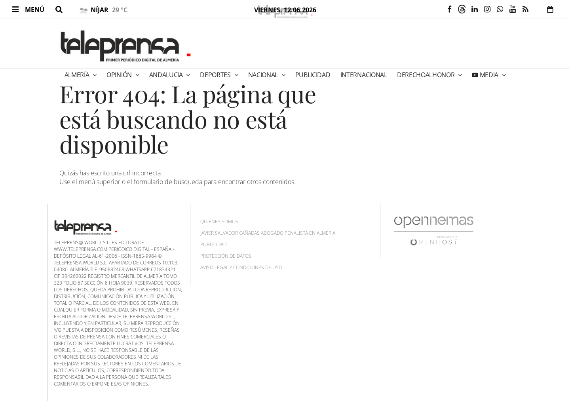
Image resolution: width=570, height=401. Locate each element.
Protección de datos (225, 256)
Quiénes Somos (219, 221)
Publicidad (213, 244)
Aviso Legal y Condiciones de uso (241, 267)
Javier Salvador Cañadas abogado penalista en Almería (267, 233)
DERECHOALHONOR (426, 74)
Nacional (263, 74)
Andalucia (166, 74)
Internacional (363, 74)
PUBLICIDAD (313, 74)
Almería (78, 74)
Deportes (216, 74)
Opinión (119, 74)
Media (489, 74)
